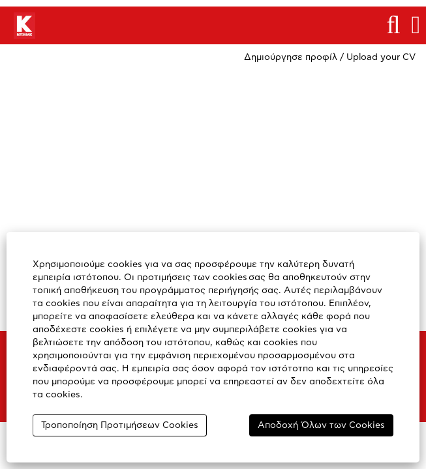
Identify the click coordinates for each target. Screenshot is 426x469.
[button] (416, 25)
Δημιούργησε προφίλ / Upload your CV (330, 57)
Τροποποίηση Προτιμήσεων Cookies (119, 425)
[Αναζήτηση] (393, 25)
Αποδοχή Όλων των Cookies (321, 425)
